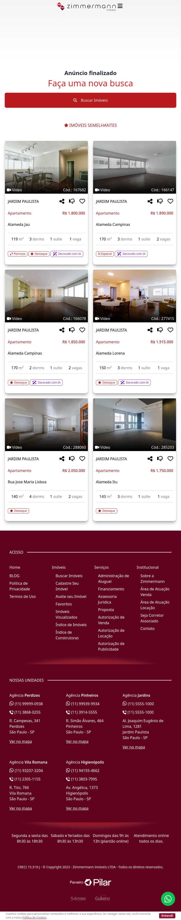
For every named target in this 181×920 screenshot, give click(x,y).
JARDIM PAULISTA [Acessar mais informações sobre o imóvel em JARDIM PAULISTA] (23, 201)
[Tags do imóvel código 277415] (134, 318)
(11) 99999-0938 (26, 703)
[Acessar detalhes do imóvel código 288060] (46, 508)
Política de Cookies (34, 918)
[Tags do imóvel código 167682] (46, 190)
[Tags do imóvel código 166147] (134, 190)
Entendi (167, 915)
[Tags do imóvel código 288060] (46, 447)
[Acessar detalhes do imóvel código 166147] (134, 251)
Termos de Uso (22, 596)
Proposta (106, 609)
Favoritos (64, 604)
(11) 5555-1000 (138, 703)
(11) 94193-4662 (82, 770)
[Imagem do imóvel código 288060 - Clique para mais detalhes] (46, 424)
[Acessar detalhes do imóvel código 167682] (46, 251)
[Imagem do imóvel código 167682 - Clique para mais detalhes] (46, 167)
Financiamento (111, 589)
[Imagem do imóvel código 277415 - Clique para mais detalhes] (134, 296)
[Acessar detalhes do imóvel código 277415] (134, 380)
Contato (147, 628)
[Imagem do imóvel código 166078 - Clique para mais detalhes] (46, 296)
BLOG (14, 575)
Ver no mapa (20, 741)
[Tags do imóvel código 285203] (134, 447)
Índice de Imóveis (71, 624)
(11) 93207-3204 (26, 770)
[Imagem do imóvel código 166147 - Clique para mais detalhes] (134, 167)
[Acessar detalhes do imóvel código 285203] (134, 508)
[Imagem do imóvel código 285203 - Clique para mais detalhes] (134, 424)
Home (14, 567)
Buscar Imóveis (90, 100)
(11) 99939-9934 (82, 703)
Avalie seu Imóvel (71, 596)
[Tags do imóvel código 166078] (46, 318)
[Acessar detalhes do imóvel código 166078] (46, 380)
